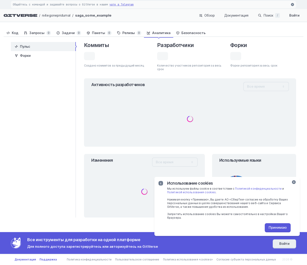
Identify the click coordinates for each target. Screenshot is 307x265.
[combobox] (266, 86)
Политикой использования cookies (191, 192)
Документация (236, 15)
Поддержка (48, 259)
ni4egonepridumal (56, 15)
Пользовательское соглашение (137, 259)
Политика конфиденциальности (89, 259)
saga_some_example (93, 15)
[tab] (12, 32)
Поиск (269, 15)
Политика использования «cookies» (188, 259)
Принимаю (278, 227)
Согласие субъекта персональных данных (246, 259)
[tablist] (153, 32)
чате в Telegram (121, 4)
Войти (294, 15)
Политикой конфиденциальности (258, 188)
